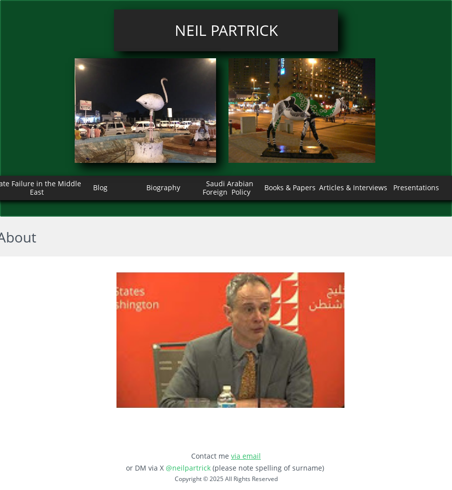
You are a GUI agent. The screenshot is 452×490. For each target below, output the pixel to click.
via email (246, 456)
